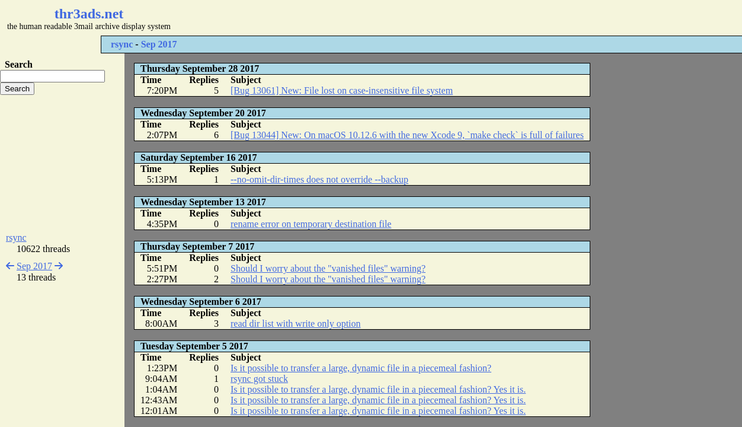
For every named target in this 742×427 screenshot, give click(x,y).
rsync (122, 44)
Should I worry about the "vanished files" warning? (328, 268)
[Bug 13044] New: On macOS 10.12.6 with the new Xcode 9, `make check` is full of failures (407, 135)
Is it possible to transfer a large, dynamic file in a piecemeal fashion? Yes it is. (378, 389)
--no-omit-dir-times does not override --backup (319, 179)
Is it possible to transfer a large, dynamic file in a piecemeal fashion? (361, 368)
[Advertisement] (353, 18)
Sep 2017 (159, 44)
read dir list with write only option (296, 323)
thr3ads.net (89, 13)
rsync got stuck (259, 379)
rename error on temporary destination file (311, 224)
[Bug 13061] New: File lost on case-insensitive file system (342, 90)
